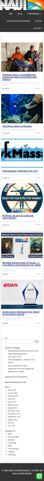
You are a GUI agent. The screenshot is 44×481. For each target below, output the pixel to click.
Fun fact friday (13, 437)
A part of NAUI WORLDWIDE (27, 472)
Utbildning (11, 454)
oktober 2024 (13, 396)
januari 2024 (12, 408)
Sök (6, 338)
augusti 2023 (13, 420)
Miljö (10, 446)
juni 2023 (11, 425)
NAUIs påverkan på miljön (18, 366)
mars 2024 (12, 402)
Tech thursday (13, 448)
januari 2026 (12, 393)
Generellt (11, 440)
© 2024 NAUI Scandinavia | (16, 470)
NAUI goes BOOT (14, 357)
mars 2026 (12, 390)
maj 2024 (11, 399)
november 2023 (14, 414)
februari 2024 (13, 405)
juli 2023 (11, 423)
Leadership (12, 443)
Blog (9, 434)
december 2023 (14, 411)
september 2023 (14, 417)
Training (11, 452)
